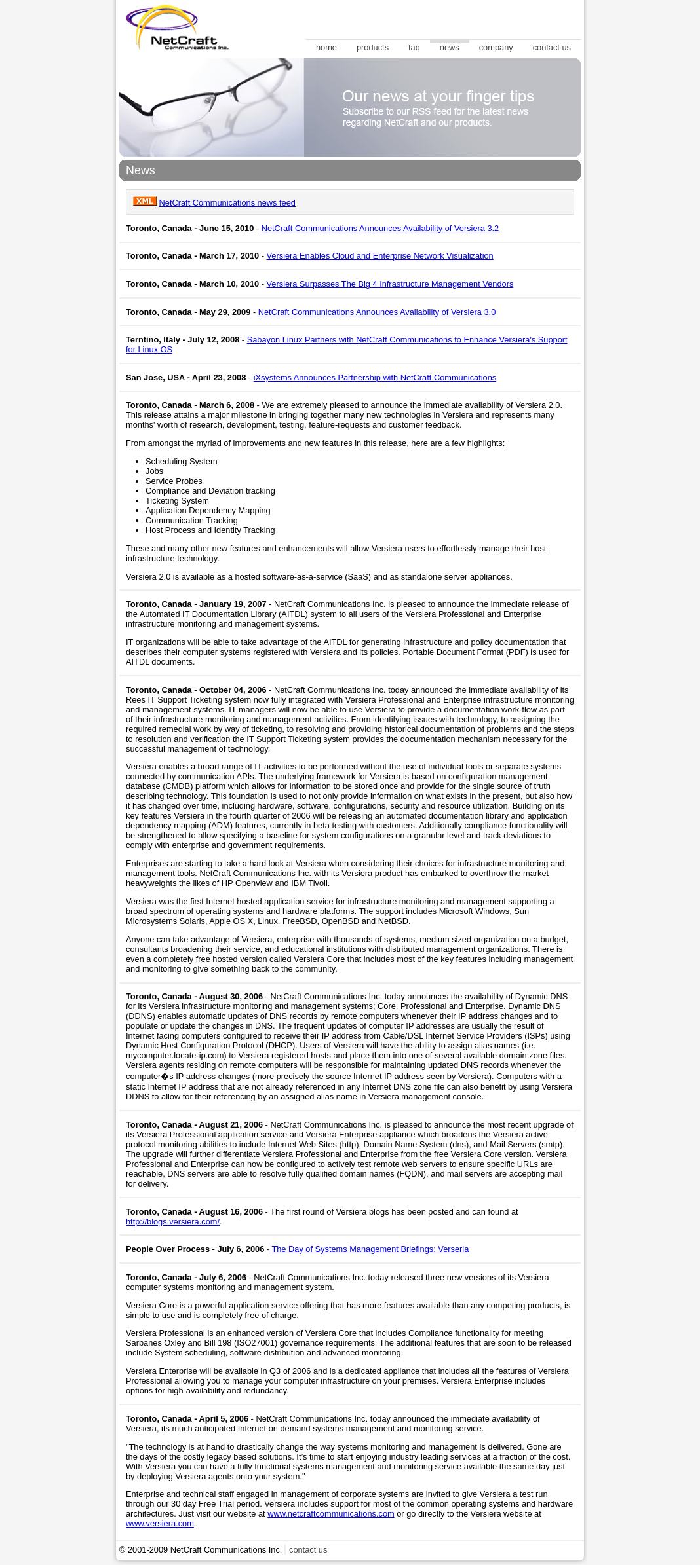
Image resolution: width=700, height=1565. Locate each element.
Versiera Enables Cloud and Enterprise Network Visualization (380, 256)
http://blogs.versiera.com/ (173, 1221)
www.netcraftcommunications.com (330, 1514)
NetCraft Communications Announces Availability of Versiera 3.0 (377, 312)
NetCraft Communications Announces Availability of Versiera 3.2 (380, 228)
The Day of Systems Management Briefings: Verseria (370, 1249)
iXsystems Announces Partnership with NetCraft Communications (375, 377)
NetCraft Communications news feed (227, 203)
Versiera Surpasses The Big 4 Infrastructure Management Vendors (390, 284)
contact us (308, 1550)
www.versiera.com (160, 1523)
